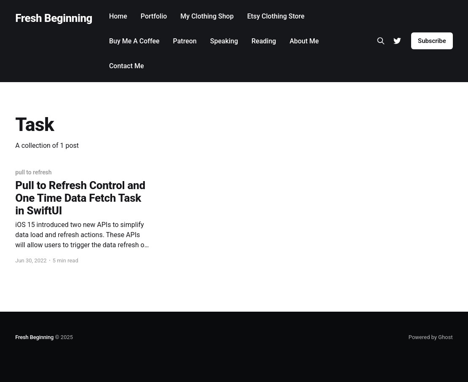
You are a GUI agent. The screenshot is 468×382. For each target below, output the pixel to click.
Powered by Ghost (431, 337)
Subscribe (432, 41)
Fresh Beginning (53, 18)
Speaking (224, 41)
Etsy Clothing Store (276, 16)
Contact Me (126, 66)
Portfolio (154, 16)
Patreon (185, 41)
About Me (303, 41)
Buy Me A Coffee (134, 41)
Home (118, 16)
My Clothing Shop (206, 16)
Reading (263, 41)
